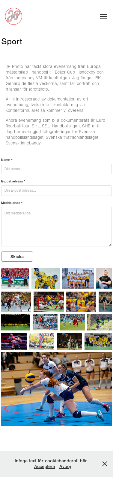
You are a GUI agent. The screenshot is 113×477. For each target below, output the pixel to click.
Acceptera (44, 466)
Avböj (65, 466)
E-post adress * (13, 181)
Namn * (7, 159)
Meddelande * (11, 203)
